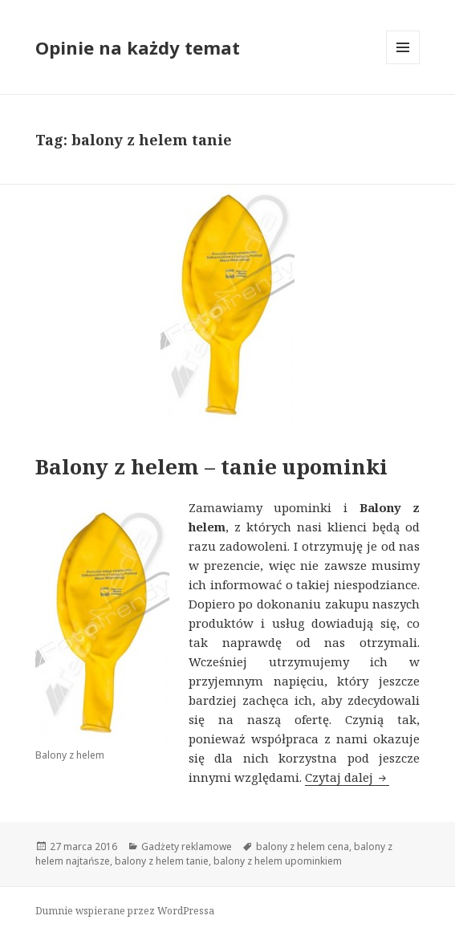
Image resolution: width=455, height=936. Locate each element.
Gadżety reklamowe (186, 846)
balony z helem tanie (162, 861)
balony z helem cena (302, 846)
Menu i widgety (403, 63)
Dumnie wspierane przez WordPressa (124, 911)
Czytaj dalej (347, 777)
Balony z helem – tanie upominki (211, 466)
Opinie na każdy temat (137, 47)
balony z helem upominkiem (277, 861)
